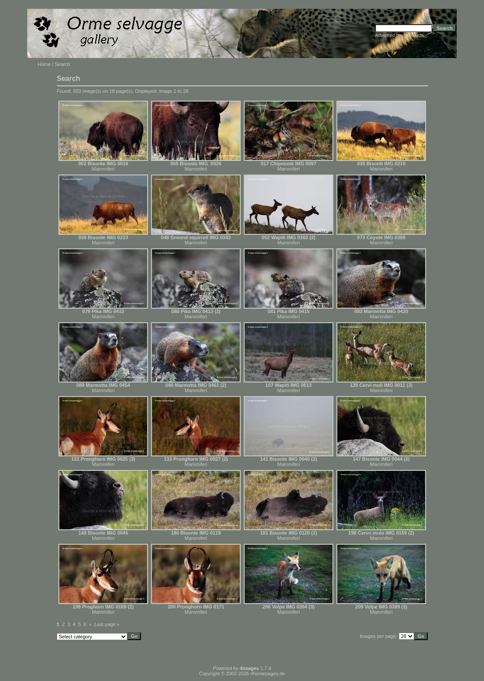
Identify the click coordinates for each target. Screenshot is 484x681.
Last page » (107, 624)
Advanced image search (398, 35)
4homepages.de (267, 673)
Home (44, 64)
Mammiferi (103, 168)
